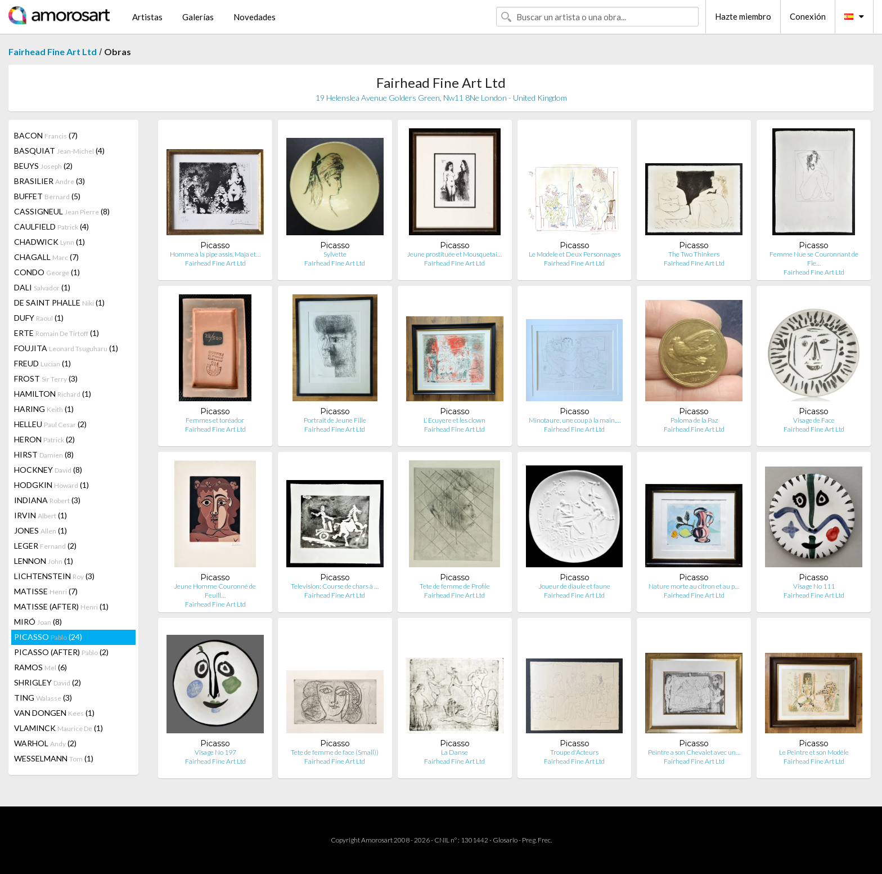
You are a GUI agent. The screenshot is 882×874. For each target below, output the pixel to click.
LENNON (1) (43, 561)
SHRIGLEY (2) (47, 682)
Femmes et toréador (215, 420)
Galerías (198, 17)
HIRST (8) (44, 454)
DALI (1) (42, 287)
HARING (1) (44, 409)
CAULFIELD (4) (51, 226)
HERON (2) (44, 439)
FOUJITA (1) (66, 348)
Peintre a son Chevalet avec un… (694, 752)
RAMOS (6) (40, 667)
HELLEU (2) (50, 424)
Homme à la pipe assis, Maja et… (215, 254)
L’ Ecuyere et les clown (454, 420)
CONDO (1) (47, 272)
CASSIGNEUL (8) (62, 211)
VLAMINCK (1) (58, 728)
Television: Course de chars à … (335, 586)
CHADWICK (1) (49, 241)
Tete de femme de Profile (455, 586)
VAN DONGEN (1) (54, 713)
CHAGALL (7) (46, 257)
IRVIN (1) (40, 515)
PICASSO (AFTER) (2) (61, 652)
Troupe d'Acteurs (574, 752)
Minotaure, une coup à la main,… (574, 420)
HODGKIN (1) (51, 485)
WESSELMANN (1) (53, 758)
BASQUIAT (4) (59, 150)
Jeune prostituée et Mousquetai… (454, 254)
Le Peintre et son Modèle (814, 752)
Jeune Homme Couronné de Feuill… (215, 590)
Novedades (254, 17)
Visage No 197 (215, 752)
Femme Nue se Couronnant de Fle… (814, 258)
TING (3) (43, 697)
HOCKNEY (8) (48, 469)
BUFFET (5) (47, 196)
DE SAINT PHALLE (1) (59, 302)
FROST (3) (46, 378)
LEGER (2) (45, 545)
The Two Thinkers (693, 254)
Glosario (505, 840)
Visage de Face (814, 420)
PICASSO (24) (48, 637)
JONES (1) (40, 530)
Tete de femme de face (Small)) (335, 752)
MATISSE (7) (46, 591)
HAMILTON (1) (52, 393)
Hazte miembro (743, 16)
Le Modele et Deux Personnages (574, 254)
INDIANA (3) (47, 500)
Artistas (147, 17)
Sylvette (334, 254)
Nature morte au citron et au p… (694, 586)
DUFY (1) (39, 317)
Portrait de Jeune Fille (335, 420)
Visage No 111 (814, 586)
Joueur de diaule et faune (574, 586)
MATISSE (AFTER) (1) (61, 606)
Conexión (808, 16)
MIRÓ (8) (38, 621)
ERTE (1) (56, 333)
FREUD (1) (42, 363)
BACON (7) (46, 135)
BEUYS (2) (43, 166)
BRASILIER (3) (49, 181)
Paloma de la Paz (694, 420)
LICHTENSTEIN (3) (54, 576)
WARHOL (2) (45, 743)
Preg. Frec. (537, 840)
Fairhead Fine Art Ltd (52, 51)
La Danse (454, 752)
